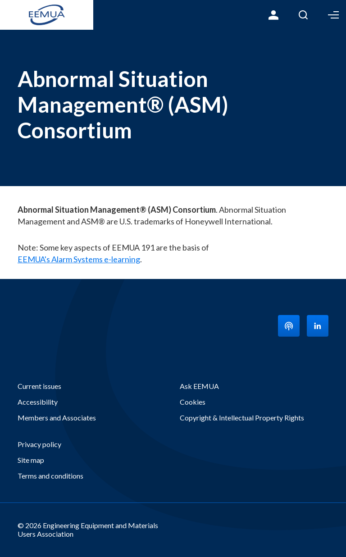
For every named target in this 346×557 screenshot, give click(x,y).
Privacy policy (39, 444)
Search (303, 15)
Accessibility (38, 401)
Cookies (192, 401)
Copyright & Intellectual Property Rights (242, 417)
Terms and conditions (50, 475)
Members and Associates (57, 417)
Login (273, 15)
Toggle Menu (333, 14)
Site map (31, 460)
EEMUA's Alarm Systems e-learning (79, 259)
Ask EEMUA (199, 386)
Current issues (39, 386)
